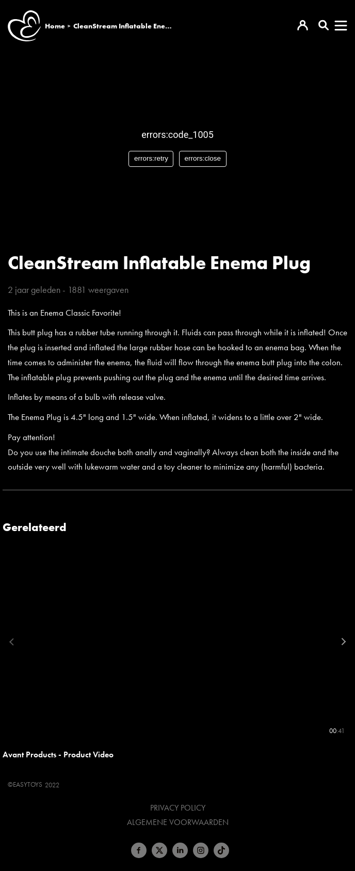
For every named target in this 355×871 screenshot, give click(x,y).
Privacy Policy (177, 808)
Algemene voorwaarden (178, 822)
